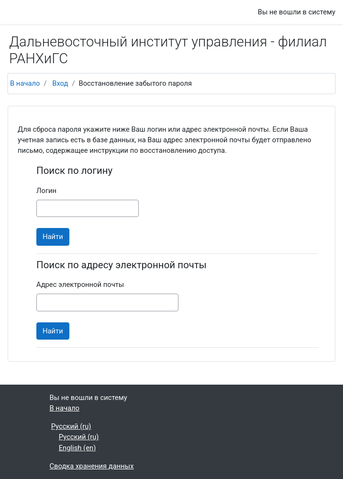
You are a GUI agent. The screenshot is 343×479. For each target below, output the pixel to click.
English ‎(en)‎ (77, 448)
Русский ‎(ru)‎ (71, 426)
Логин (46, 190)
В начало (25, 83)
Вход (60, 83)
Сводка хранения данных (92, 466)
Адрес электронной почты (80, 284)
